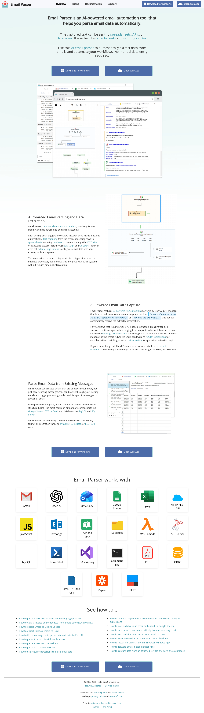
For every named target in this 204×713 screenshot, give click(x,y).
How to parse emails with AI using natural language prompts (50, 618)
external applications (48, 248)
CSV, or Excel (51, 411)
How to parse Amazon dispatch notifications (42, 639)
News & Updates (93, 685)
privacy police (100, 692)
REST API (90, 423)
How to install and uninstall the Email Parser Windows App (140, 642)
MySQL (83, 411)
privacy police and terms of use (106, 703)
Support (112, 3)
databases (64, 38)
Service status (112, 685)
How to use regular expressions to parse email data (45, 651)
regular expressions (156, 336)
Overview (61, 3)
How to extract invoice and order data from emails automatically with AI (56, 622)
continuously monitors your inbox (59, 226)
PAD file (95, 706)
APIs (135, 34)
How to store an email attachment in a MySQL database (139, 638)
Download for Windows (158, 3)
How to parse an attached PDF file (37, 647)
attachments (106, 38)
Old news (107, 706)
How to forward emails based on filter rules (132, 646)
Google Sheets (35, 411)
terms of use (118, 692)
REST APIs (91, 242)
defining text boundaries (114, 333)
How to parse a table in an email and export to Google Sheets (142, 625)
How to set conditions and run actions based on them (137, 634)
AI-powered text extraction (127, 310)
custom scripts (134, 340)
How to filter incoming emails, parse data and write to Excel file (51, 635)
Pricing (75, 3)
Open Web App (188, 3)
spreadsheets (120, 34)
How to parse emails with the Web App (39, 643)
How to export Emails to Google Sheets (39, 626)
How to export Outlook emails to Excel (39, 630)
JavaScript (69, 245)
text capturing (50, 238)
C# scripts (84, 245)
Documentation (93, 3)
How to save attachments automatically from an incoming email (143, 630)
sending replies (134, 38)
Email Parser (21, 4)
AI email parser (82, 48)
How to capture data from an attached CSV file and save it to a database (147, 650)
